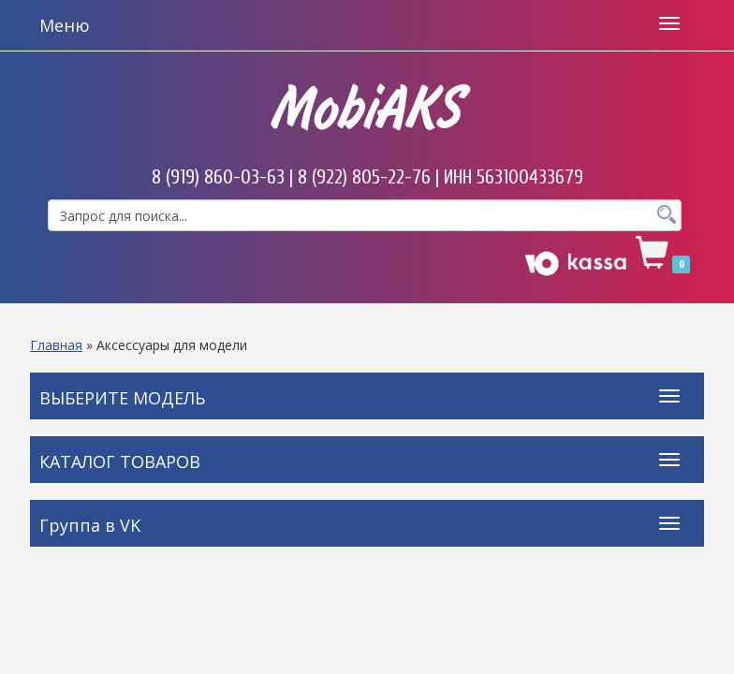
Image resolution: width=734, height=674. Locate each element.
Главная (56, 345)
